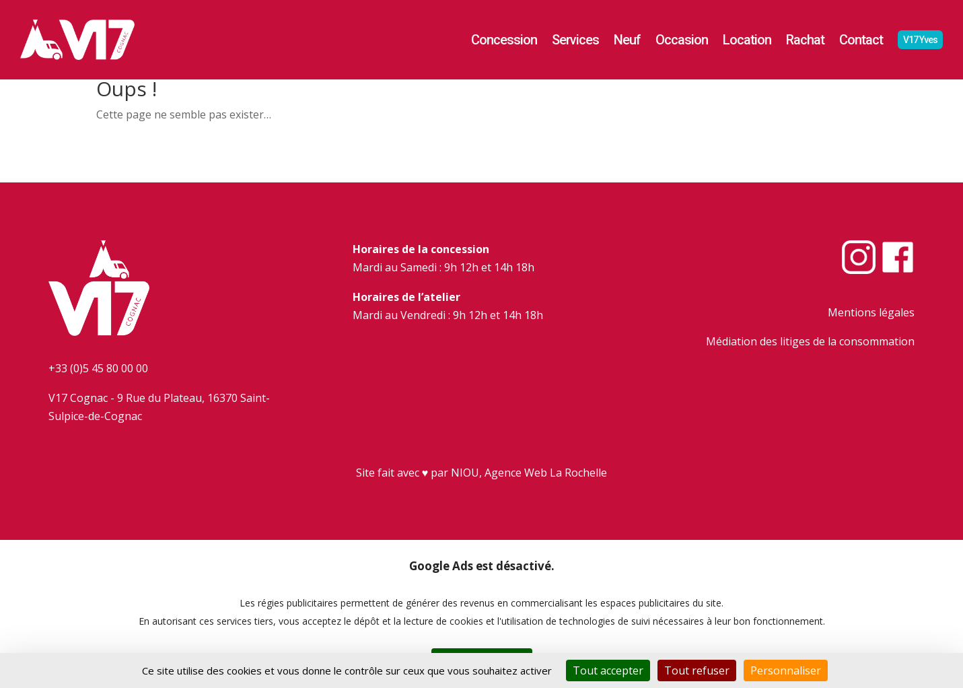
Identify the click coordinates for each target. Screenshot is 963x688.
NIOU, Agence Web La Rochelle (529, 472)
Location (747, 40)
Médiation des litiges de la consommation (810, 341)
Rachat (805, 40)
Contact (861, 40)
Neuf (627, 40)
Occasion (681, 40)
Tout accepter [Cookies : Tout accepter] (608, 670)
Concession (504, 40)
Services (575, 40)
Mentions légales (871, 312)
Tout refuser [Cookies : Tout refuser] (696, 670)
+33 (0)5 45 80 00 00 (98, 368)
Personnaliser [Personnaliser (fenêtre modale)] (785, 670)
